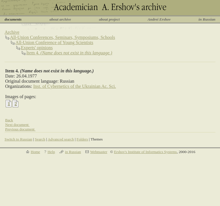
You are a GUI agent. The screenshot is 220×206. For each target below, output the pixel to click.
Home (35, 152)
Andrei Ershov (159, 19)
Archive (12, 32)
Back (9, 120)
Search (40, 139)
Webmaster (98, 152)
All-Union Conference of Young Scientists (54, 42)
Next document (17, 124)
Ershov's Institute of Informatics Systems (145, 152)
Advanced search (61, 139)
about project (109, 19)
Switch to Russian (18, 139)
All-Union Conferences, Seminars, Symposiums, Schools (62, 37)
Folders (82, 139)
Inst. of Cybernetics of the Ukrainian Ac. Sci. (74, 86)
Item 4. (69, 52)
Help (51, 152)
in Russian (207, 19)
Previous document (20, 129)
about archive (60, 19)
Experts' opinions (37, 47)
